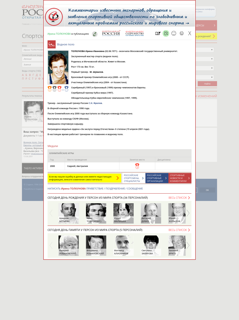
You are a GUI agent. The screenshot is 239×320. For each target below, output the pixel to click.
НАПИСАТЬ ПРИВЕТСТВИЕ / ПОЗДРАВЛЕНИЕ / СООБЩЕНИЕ (95, 190)
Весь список (178, 199)
